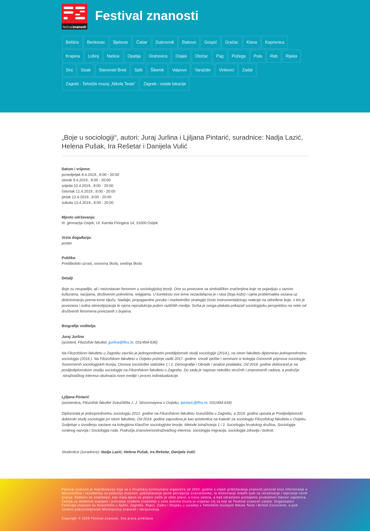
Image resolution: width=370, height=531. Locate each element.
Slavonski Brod (112, 70)
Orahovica (158, 56)
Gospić (210, 42)
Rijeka (291, 56)
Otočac (201, 56)
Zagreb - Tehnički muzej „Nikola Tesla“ (100, 84)
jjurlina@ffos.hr (120, 342)
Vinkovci (226, 70)
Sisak (86, 70)
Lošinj (93, 56)
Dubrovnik (164, 42)
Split (138, 70)
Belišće (72, 42)
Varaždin (203, 70)
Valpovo (179, 70)
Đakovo (189, 42)
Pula (258, 56)
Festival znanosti (147, 15)
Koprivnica (274, 42)
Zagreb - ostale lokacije (164, 84)
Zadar (247, 70)
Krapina (73, 56)
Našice (113, 56)
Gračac (231, 42)
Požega (239, 56)
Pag (220, 56)
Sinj (69, 70)
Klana (251, 42)
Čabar (141, 42)
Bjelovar (120, 42)
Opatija (134, 56)
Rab (274, 56)
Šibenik (157, 70)
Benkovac (96, 42)
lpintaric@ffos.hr (194, 403)
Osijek (181, 56)
